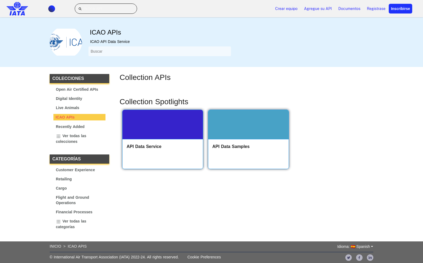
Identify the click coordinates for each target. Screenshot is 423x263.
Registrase (376, 8)
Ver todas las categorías (71, 224)
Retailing (64, 179)
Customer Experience (75, 170)
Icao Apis (77, 246)
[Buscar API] (106, 9)
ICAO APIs (65, 117)
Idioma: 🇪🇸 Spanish (353, 246)
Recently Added (70, 126)
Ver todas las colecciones (71, 139)
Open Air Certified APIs (77, 89)
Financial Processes (74, 212)
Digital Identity (69, 98)
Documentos (349, 8)
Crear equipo (286, 8)
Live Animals (67, 108)
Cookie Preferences (204, 257)
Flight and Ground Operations (72, 200)
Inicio (55, 246)
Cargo (61, 188)
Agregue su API (318, 8)
